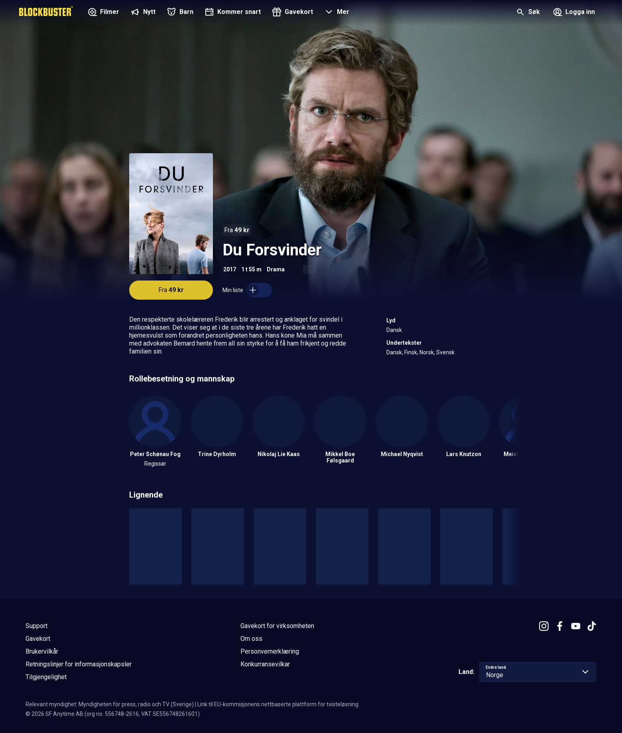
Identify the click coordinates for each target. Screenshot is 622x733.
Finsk (410, 352)
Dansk (394, 330)
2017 (229, 269)
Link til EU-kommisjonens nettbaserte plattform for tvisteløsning (277, 704)
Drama (276, 269)
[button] (335, 13)
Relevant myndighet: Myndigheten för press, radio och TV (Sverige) (110, 704)
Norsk (426, 352)
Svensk (445, 352)
